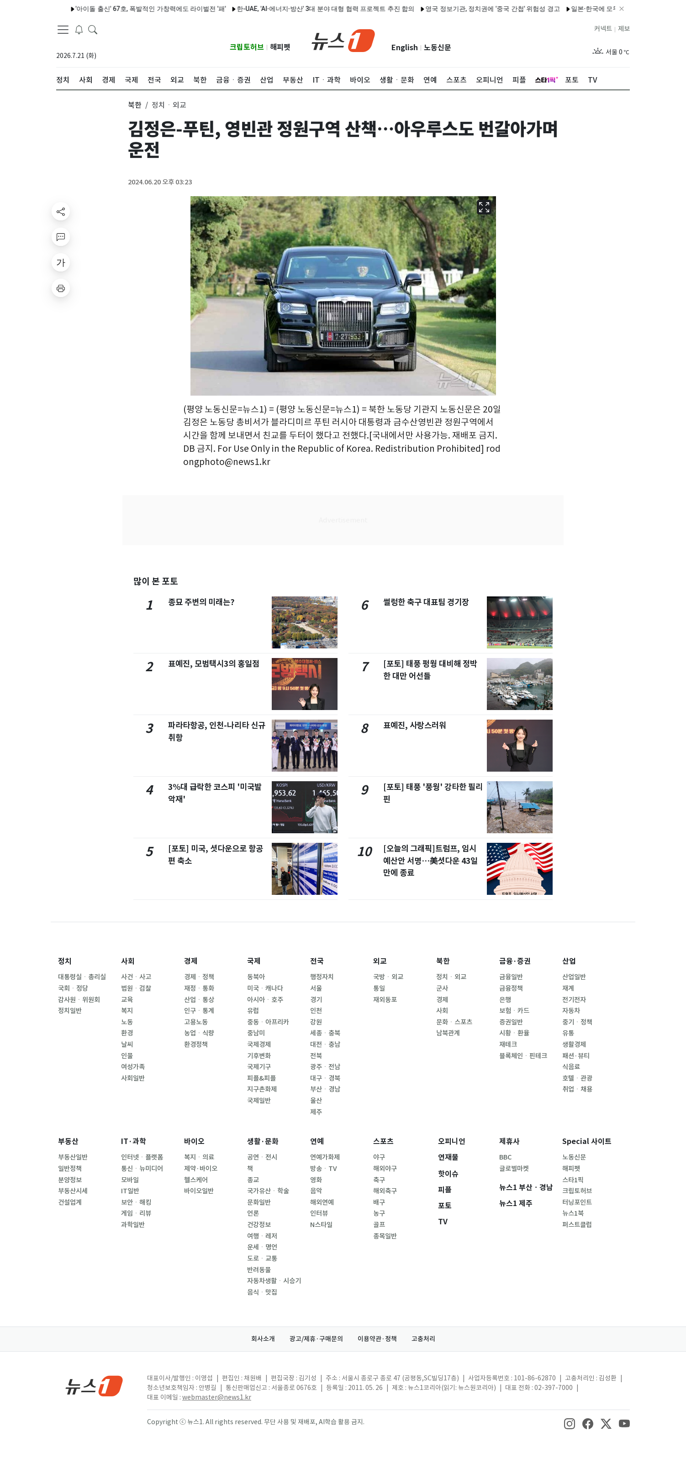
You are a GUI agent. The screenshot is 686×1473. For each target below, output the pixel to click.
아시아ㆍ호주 (265, 1000)
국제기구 (259, 1067)
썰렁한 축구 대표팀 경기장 (426, 602)
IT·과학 (133, 1141)
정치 (65, 961)
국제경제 (259, 1044)
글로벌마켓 (514, 1169)
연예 (317, 1141)
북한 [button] (135, 105)
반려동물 (259, 1270)
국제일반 (259, 1101)
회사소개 (263, 1339)
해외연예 (322, 1202)
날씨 (127, 1044)
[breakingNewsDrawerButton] (79, 29)
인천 (316, 1011)
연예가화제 (325, 1157)
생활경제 (574, 1044)
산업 (569, 961)
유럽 (253, 1011)
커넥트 (603, 29)
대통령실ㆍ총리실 (82, 977)
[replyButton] (61, 237)
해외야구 (385, 1169)
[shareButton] (61, 211)
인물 (127, 1056)
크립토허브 (247, 47)
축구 (379, 1180)
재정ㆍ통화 (199, 988)
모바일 (130, 1180)
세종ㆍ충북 (325, 1033)
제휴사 (509, 1141)
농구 (379, 1213)
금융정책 (511, 988)
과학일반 (133, 1225)
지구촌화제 (262, 1089)
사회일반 (133, 1078)
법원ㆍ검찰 (136, 988)
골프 (379, 1225)
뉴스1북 (573, 1213)
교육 (127, 1000)
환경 (127, 1033)
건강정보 (259, 1225)
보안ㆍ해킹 (136, 1202)
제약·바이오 (200, 1169)
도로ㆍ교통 (262, 1258)
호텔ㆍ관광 (577, 1078)
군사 (442, 988)
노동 (127, 1022)
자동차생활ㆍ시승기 (274, 1281)
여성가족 (133, 1067)
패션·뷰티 (576, 1056)
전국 (317, 961)
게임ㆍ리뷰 (136, 1213)
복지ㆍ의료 (199, 1157)
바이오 (194, 1141)
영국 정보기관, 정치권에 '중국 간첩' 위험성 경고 (471, 8)
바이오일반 (199, 1191)
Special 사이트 (587, 1141)
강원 (316, 1022)
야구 (379, 1157)
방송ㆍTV (323, 1169)
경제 (191, 961)
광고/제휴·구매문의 (316, 1339)
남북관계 (448, 1033)
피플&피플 (261, 1078)
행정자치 (322, 977)
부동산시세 (73, 1191)
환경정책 (196, 1044)
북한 (443, 961)
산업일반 (574, 977)
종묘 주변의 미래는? (201, 602)
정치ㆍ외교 (451, 977)
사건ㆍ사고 (136, 977)
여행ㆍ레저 (262, 1236)
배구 (379, 1202)
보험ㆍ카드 (514, 1011)
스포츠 (383, 1141)
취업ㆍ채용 (577, 1089)
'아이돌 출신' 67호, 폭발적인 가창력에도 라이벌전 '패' (129, 8)
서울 (316, 988)
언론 (253, 1213)
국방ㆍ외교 (388, 977)
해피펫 (280, 47)
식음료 (571, 1067)
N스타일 (321, 1225)
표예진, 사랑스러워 (414, 725)
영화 (316, 1180)
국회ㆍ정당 (73, 988)
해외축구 (385, 1191)
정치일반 (70, 1011)
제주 (316, 1112)
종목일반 (385, 1236)
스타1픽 (573, 1180)
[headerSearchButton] (92, 29)
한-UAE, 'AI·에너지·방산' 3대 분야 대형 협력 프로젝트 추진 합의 (304, 8)
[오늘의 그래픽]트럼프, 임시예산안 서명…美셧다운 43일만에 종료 (430, 860)
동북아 (256, 977)
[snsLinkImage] (569, 1422)
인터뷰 (319, 1213)
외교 (380, 961)
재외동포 (385, 1000)
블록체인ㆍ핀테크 (523, 1056)
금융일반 (511, 977)
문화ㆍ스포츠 (454, 1022)
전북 (316, 1056)
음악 (316, 1191)
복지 (127, 1011)
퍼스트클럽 (577, 1225)
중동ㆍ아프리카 (268, 1022)
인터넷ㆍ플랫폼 (142, 1157)
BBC (505, 1157)
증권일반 (511, 1022)
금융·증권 (515, 961)
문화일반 (259, 1202)
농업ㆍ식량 (199, 1033)
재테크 (508, 1044)
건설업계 (70, 1202)
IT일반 (130, 1191)
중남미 (256, 1033)
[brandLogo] (343, 39)
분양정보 (70, 1180)
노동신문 (437, 47)
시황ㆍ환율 (514, 1033)
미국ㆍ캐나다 (265, 988)
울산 (316, 1101)
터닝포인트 (577, 1202)
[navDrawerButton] (63, 29)
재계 (568, 988)
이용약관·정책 (377, 1339)
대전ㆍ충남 (325, 1044)
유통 (568, 1033)
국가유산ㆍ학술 (268, 1191)
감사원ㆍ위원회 (79, 1000)
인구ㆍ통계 (199, 1011)
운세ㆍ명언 (262, 1247)
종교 (253, 1180)
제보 (624, 29)
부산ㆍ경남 (325, 1089)
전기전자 (574, 1000)
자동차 (571, 1011)
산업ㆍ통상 (199, 1000)
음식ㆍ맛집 (262, 1292)
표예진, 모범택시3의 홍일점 (213, 663)
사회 (128, 961)
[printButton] (61, 288)
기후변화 (259, 1056)
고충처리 (423, 1339)
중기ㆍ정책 (577, 1022)
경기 (316, 1000)
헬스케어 (196, 1180)
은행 (505, 1000)
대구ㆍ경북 (325, 1078)
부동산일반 (73, 1157)
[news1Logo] (94, 1386)
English (404, 47)
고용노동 (196, 1022)
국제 (254, 961)
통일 (379, 988)
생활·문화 (263, 1141)
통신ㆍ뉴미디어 (142, 1169)
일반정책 (70, 1169)
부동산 (68, 1141)
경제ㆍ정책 (199, 977)
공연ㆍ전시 (262, 1157)
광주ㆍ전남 (325, 1067)
